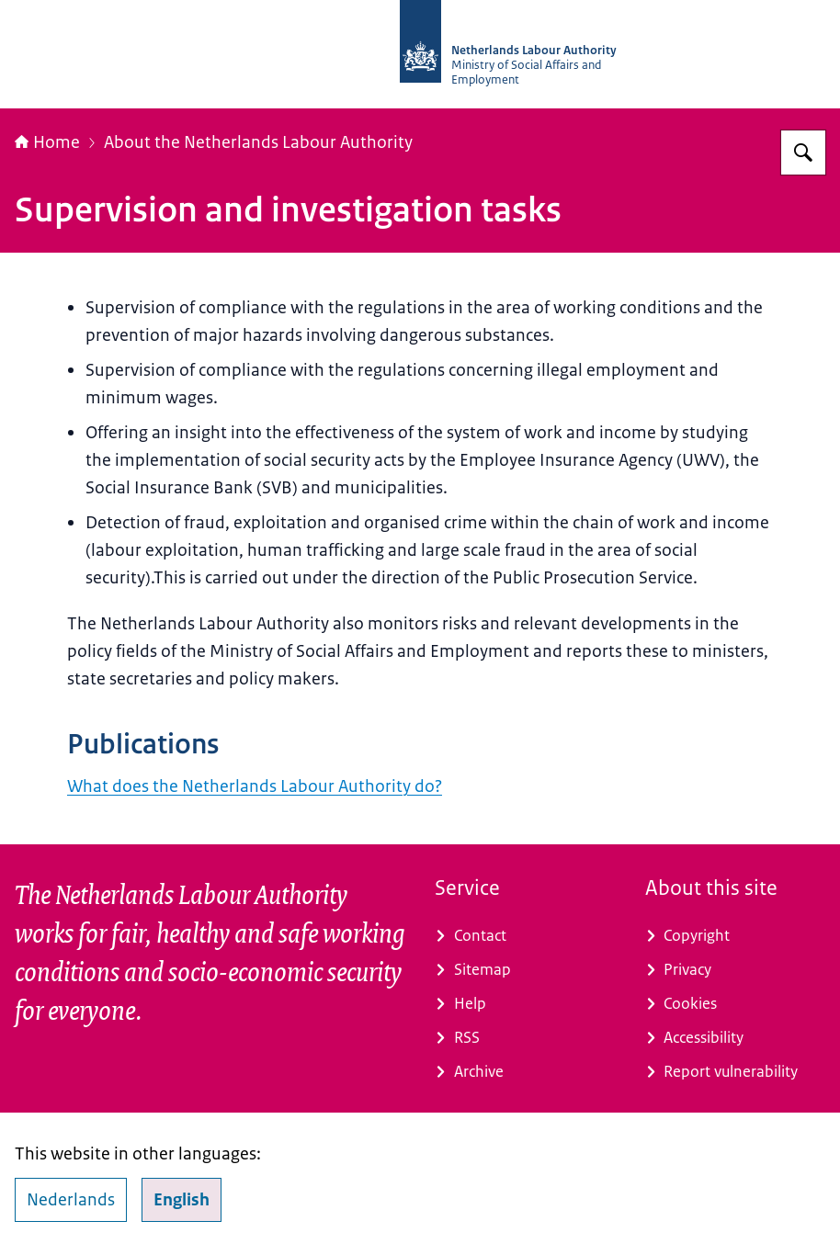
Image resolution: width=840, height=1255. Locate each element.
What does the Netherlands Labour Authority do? (254, 786)
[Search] (803, 152)
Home (47, 142)
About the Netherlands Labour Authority (258, 142)
